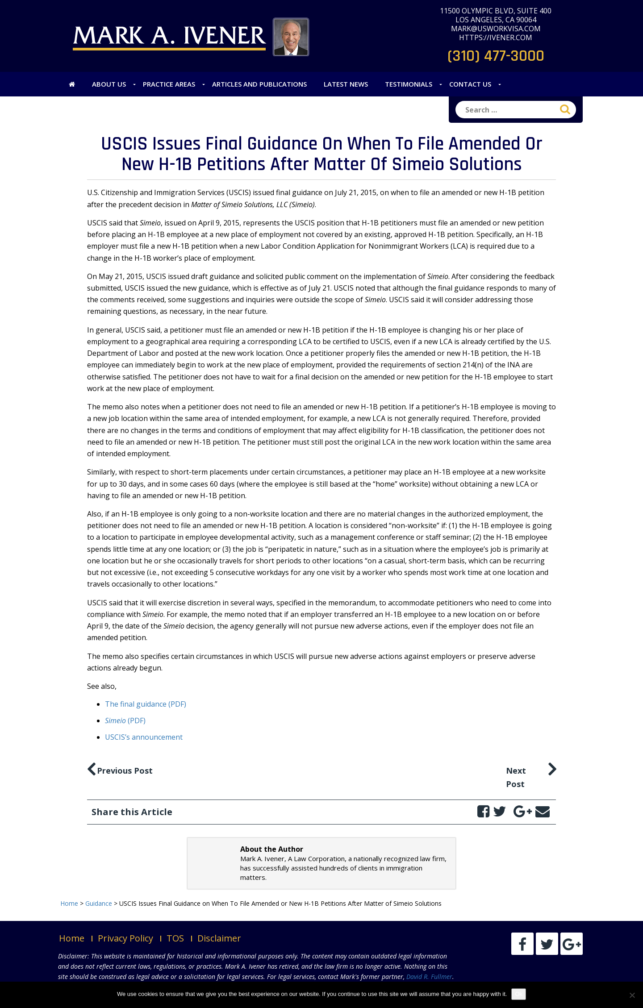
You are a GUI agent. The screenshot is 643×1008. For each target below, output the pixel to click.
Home (71, 938)
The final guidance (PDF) (145, 704)
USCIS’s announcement (144, 737)
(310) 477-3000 (495, 56)
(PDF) (125, 720)
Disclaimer (219, 938)
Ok (518, 994)
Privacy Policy (125, 938)
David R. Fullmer (429, 976)
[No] (631, 995)
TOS (175, 938)
